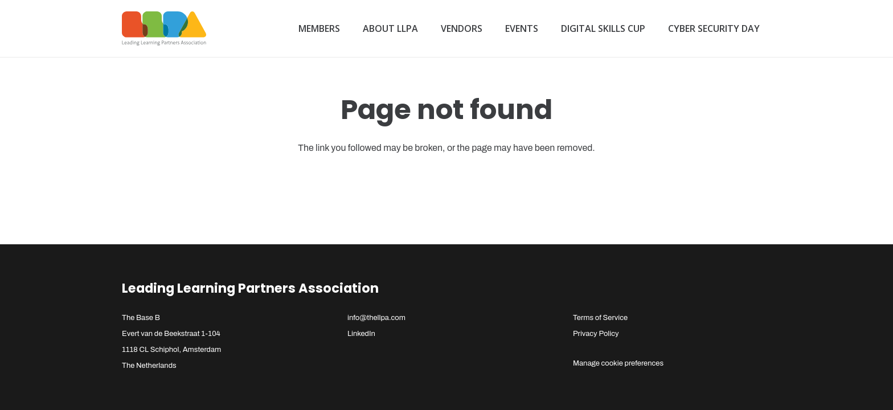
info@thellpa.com (376, 318)
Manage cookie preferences (618, 363)
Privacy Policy (596, 334)
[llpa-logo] (164, 28)
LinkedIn (361, 334)
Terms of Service (600, 318)
